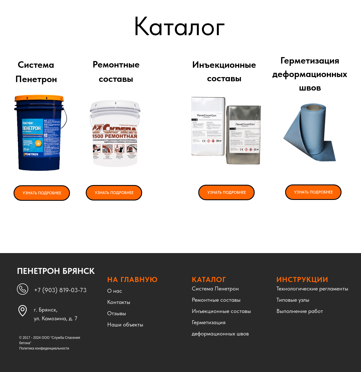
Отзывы (116, 313)
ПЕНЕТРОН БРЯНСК (56, 271)
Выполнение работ (299, 311)
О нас (114, 290)
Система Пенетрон (215, 288)
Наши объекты (125, 324)
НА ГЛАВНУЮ (132, 279)
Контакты (118, 302)
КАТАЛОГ (209, 279)
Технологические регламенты (312, 288)
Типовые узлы (292, 299)
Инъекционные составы (221, 311)
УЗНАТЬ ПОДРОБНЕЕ (42, 193)
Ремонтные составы (216, 299)
